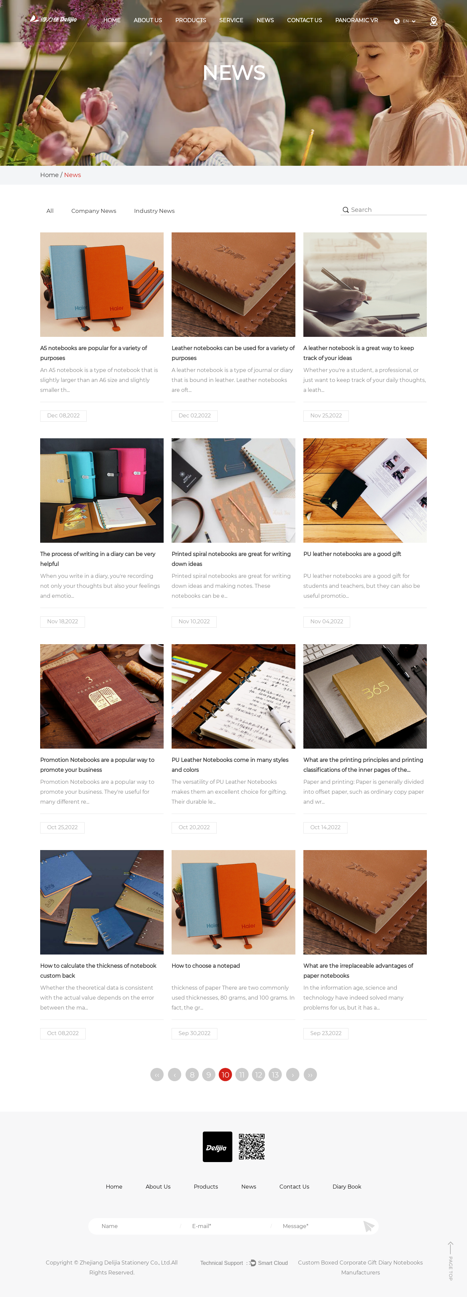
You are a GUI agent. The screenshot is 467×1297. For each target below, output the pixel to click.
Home (111, 20)
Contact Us (304, 20)
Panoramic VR (356, 20)
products (190, 20)
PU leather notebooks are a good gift (352, 554)
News (265, 20)
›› (310, 1075)
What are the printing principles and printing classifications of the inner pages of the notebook (363, 770)
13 (275, 1075)
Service (231, 20)
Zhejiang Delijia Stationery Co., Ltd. (125, 1262)
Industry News (160, 211)
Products (206, 1186)
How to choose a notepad (206, 966)
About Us (148, 20)
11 (242, 1075)
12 (258, 1075)
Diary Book (347, 1186)
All (50, 211)
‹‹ (157, 1075)
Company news (96, 211)
